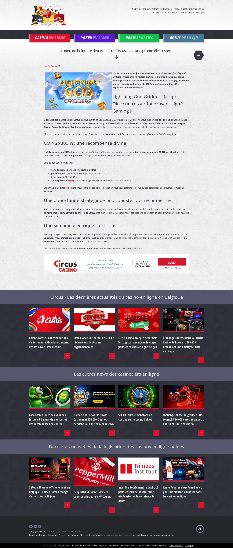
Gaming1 (71, 184)
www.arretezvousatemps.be (117, 539)
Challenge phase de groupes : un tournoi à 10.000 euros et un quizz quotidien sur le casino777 (183, 423)
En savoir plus (176, 545)
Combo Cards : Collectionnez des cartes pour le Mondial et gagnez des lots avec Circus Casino (49, 346)
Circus (172, 265)
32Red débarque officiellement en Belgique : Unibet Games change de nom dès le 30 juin (49, 496)
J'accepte (189, 545)
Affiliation (62, 535)
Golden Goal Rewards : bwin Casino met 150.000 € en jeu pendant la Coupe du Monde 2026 (94, 423)
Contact (51, 535)
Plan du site (74, 535)
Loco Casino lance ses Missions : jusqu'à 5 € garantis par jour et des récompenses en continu (48, 423)
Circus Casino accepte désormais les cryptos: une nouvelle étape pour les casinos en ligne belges (137, 346)
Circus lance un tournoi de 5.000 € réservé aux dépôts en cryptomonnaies (94, 346)
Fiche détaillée (172, 272)
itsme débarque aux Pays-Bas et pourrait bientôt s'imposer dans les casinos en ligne (182, 496)
